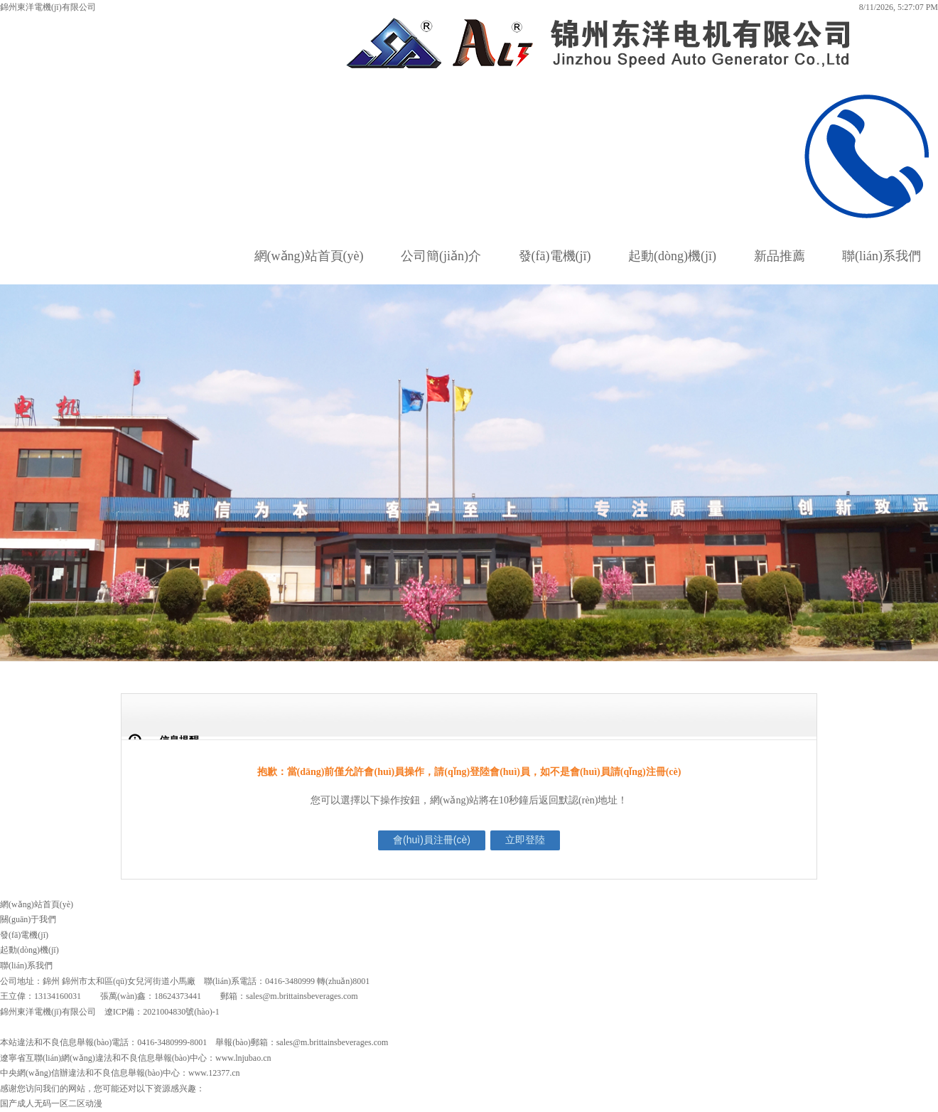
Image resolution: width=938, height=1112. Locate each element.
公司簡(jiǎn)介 (441, 256)
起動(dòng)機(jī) (672, 256)
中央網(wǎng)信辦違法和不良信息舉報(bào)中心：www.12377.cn (120, 1073)
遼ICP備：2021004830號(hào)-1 (162, 1012)
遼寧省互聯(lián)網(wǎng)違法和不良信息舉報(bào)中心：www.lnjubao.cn (135, 1058)
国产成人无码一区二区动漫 (51, 1103)
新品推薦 (779, 256)
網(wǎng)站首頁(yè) (309, 256)
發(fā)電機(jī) (555, 256)
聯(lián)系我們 (881, 256)
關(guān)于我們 (28, 919)
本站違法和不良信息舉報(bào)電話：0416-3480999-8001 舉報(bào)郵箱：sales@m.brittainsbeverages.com (194, 1042)
